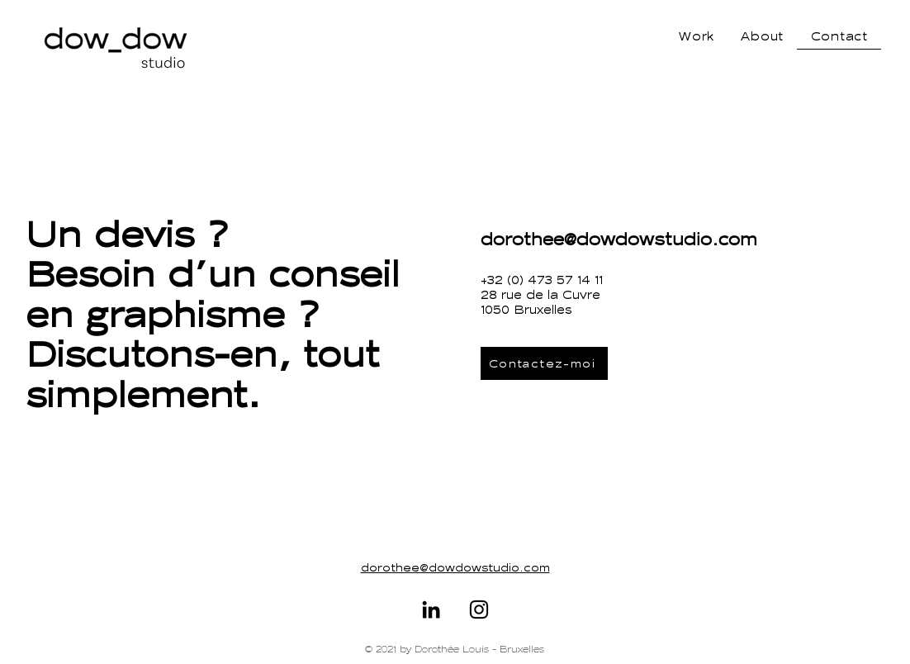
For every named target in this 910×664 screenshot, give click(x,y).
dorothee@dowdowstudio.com (619, 239)
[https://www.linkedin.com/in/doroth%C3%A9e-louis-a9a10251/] (431, 609)
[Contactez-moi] (544, 363)
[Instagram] (479, 609)
